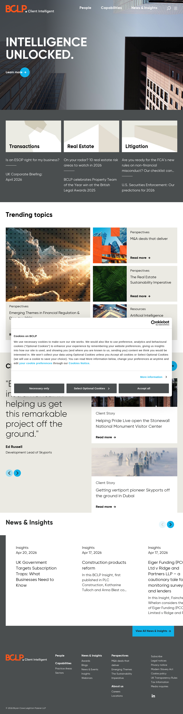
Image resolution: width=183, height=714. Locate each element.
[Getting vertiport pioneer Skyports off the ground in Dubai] (134, 462)
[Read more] (33, 136)
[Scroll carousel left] (9, 473)
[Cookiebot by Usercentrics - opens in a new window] (153, 323)
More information (151, 376)
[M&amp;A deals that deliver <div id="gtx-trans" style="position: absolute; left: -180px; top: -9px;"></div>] (110, 245)
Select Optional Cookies (91, 388)
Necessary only (39, 388)
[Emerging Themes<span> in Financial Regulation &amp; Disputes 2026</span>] (48, 265)
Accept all (143, 388)
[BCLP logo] (30, 9)
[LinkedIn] (153, 695)
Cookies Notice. (79, 363)
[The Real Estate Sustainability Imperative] (110, 284)
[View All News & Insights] (153, 631)
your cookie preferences (35, 363)
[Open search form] (169, 8)
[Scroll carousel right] (17, 473)
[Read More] (39, 580)
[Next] (170, 524)
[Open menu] (175, 8)
